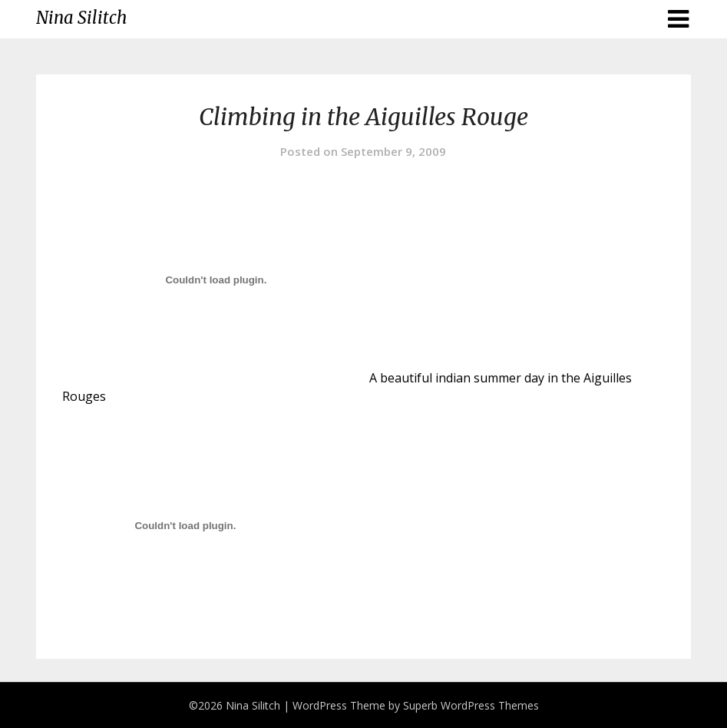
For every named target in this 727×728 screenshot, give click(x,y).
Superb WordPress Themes (471, 705)
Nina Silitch (81, 17)
